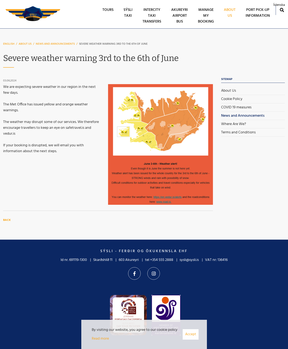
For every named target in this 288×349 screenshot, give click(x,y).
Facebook (134, 273)
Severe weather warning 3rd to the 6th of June (113, 44)
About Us (25, 44)
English (8, 44)
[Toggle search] (282, 10)
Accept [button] (190, 334)
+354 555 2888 (161, 260)
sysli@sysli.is (189, 260)
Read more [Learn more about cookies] (100, 339)
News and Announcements (55, 44)
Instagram (153, 273)
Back (7, 220)
